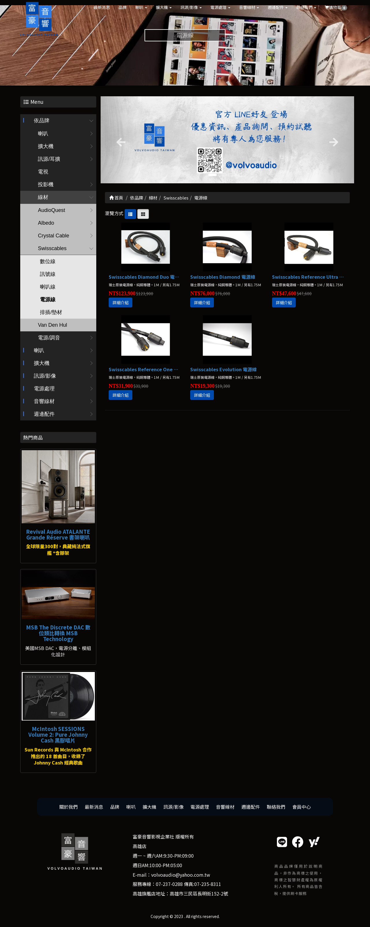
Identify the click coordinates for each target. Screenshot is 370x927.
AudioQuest (51, 210)
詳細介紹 (120, 303)
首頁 (116, 198)
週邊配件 (278, 7)
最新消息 (102, 7)
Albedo (46, 223)
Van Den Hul (52, 325)
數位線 (48, 262)
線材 (43, 197)
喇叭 (141, 7)
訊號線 (48, 274)
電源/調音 (49, 338)
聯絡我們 (306, 7)
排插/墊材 (51, 312)
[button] (120, 140)
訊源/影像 (191, 7)
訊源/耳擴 (49, 159)
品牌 (123, 7)
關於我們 (68, 807)
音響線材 (249, 7)
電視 (43, 172)
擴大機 (164, 7)
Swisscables (52, 249)
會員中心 (301, 807)
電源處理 (220, 7)
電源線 (48, 300)
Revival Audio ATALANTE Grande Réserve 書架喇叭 (58, 534)
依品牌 (41, 121)
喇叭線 (48, 287)
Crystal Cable (53, 236)
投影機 (45, 185)
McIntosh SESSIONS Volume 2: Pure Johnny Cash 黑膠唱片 (58, 734)
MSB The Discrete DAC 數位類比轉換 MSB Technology (58, 633)
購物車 (336, 7)
